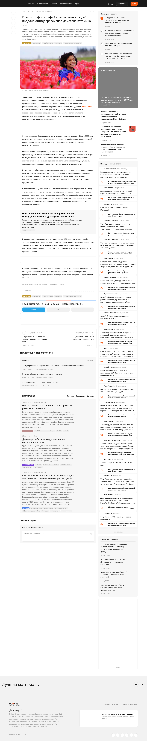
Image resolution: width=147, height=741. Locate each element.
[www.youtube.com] (122, 735)
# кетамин (58, 43)
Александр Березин (111, 220)
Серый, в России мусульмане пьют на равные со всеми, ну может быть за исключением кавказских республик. (115, 299)
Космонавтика (28, 431)
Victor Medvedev (109, 386)
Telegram (30, 309)
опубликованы (87, 107)
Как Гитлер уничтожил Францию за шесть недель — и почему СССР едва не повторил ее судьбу (48, 477)
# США (65, 431)
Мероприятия (66, 4)
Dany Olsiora (108, 494)
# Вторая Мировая (61, 508)
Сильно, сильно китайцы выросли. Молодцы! (114, 209)
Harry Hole (107, 459)
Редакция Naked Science (44, 369)
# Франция (54, 511)
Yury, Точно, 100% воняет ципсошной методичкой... (115, 518)
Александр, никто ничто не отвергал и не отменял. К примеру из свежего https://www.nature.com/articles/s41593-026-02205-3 (117, 335)
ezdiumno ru (108, 204)
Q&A (77, 4)
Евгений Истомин (110, 169)
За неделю (80, 396)
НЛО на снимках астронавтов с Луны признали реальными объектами (47, 407)
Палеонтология (28, 464)
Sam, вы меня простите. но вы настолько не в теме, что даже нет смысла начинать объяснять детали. (117, 245)
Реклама (133, 704)
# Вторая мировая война (31, 511)
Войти (134, 3)
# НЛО (59, 431)
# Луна (52, 431)
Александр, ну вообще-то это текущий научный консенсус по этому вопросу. (116, 192)
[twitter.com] (113, 735)
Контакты (115, 704)
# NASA (37, 431)
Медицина (26, 43)
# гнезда (38, 464)
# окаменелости (66, 464)
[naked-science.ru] (136, 735)
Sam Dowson (108, 188)
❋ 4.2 (25, 25)
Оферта (107, 704)
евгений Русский (110, 277)
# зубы (56, 464)
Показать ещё (118, 532)
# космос (45, 431)
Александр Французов (112, 440)
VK (78, 309)
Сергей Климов (109, 294)
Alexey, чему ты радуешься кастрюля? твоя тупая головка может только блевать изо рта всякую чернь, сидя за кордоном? (117, 446)
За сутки (70, 396)
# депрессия (36, 43)
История (26, 508)
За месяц (90, 396)
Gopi (105, 348)
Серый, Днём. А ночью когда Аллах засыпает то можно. (114, 317)
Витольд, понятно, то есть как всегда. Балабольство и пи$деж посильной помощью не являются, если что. (115, 174)
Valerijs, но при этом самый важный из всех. (116, 464)
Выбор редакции (65, 511)
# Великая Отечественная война (42, 508)
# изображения (48, 43)
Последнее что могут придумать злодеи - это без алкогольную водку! (117, 390)
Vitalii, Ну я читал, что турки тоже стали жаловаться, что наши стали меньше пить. (117, 282)
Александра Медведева (44, 11)
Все (53, 353)
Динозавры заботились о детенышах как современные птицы (43, 440)
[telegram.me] (131, 735)
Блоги (54, 4)
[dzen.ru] (127, 735)
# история (45, 511)
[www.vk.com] (117, 735)
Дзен (54, 309)
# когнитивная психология (72, 43)
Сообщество (42, 4)
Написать (122, 4)
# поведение (27, 467)
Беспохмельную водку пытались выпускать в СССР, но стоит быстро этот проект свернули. (116, 372)
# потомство (38, 467)
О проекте (124, 704)
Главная (30, 4)
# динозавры (47, 464)
